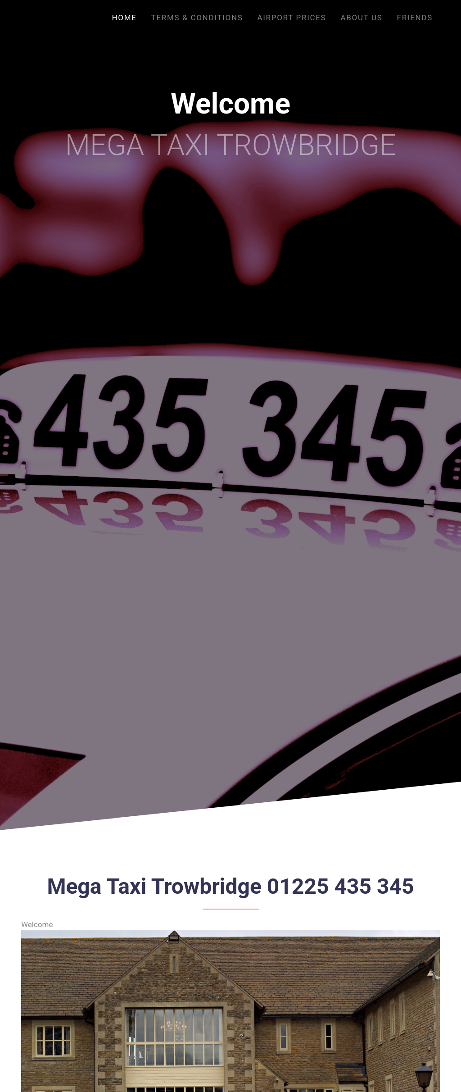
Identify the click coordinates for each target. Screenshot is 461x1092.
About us (361, 17)
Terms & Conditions (197, 17)
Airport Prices (292, 17)
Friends (415, 17)
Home (124, 17)
